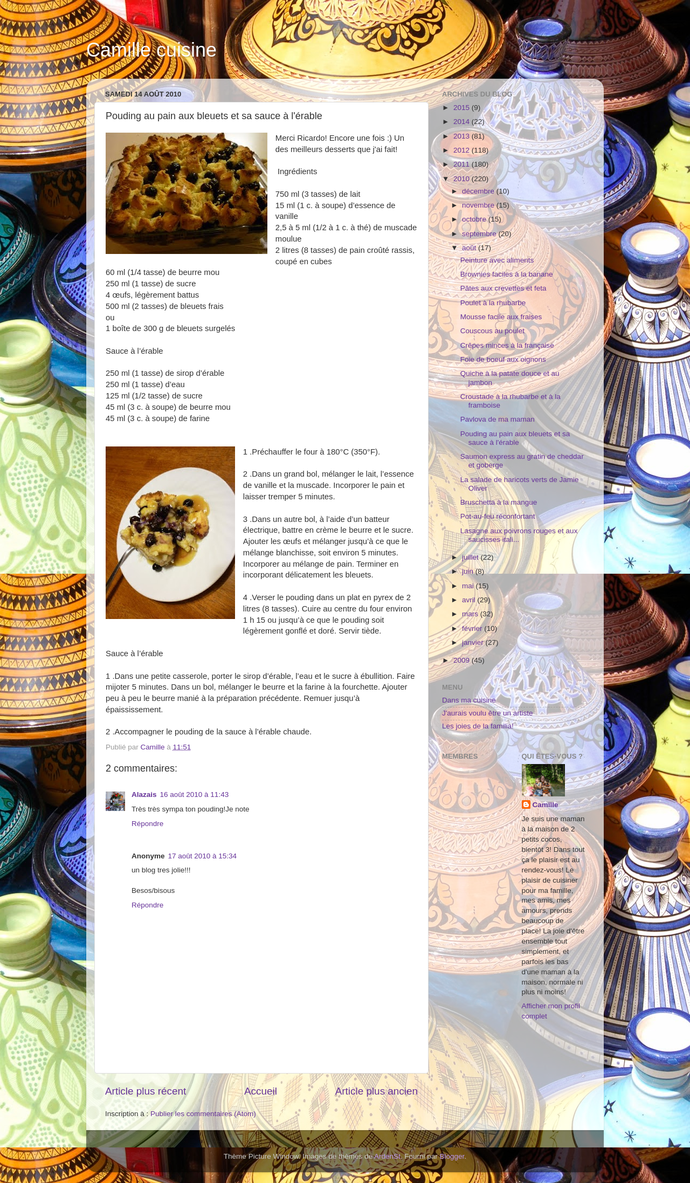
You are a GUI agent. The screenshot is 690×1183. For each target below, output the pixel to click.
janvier (474, 642)
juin (468, 571)
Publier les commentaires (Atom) (203, 1114)
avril (470, 600)
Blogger (452, 1156)
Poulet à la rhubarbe (493, 303)
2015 (462, 108)
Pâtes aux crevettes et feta (503, 288)
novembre (479, 205)
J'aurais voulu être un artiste (487, 713)
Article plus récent (145, 1091)
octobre (475, 219)
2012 (462, 150)
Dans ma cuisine (469, 700)
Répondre (147, 824)
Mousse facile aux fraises (501, 317)
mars (471, 614)
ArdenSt (387, 1156)
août (470, 248)
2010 (462, 179)
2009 (462, 660)
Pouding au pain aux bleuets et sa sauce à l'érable (515, 438)
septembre (480, 234)
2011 (462, 164)
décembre (479, 191)
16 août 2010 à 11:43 (194, 794)
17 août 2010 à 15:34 (202, 856)
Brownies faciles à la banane (506, 274)
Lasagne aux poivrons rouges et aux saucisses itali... (519, 535)
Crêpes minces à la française (507, 345)
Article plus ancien (376, 1091)
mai (469, 586)
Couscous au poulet (492, 331)
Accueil (260, 1091)
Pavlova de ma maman (497, 419)
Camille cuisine (151, 50)
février (473, 628)
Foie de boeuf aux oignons (503, 359)
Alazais (144, 794)
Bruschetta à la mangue (498, 502)
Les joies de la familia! (478, 726)
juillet (471, 557)
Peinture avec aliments (497, 260)
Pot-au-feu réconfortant (497, 516)
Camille (545, 805)
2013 (462, 136)
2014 (462, 122)
